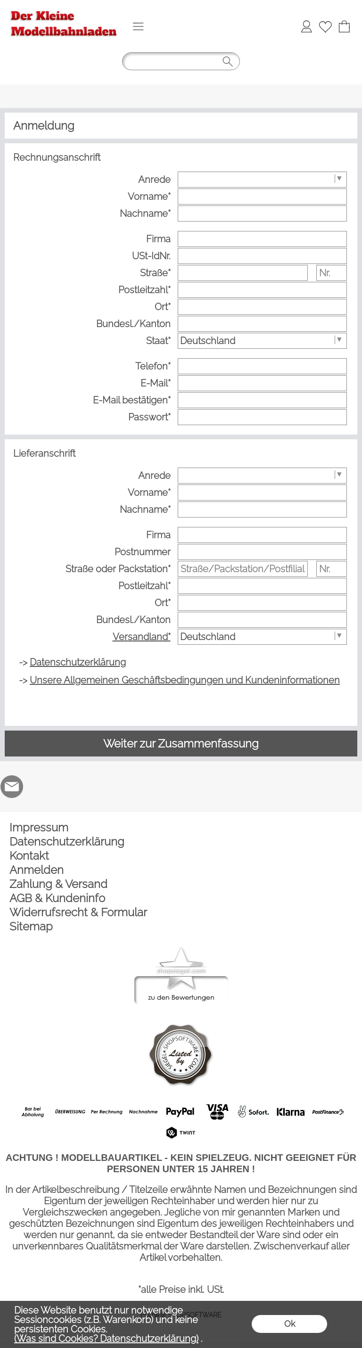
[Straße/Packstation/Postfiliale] (243, 569)
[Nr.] (331, 273)
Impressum (38, 827)
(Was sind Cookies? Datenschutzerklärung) (106, 1338)
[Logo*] (63, 10)
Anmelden (36, 870)
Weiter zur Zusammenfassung (181, 743)
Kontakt (29, 856)
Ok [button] (289, 1324)
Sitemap (31, 926)
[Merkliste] (325, 26)
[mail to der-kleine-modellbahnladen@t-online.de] (12, 786)
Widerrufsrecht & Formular (78, 912)
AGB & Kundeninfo (57, 898)
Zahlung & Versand (58, 884)
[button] (138, 26)
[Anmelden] (306, 26)
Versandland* (142, 636)
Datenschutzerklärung (66, 841)
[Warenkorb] (344, 26)
